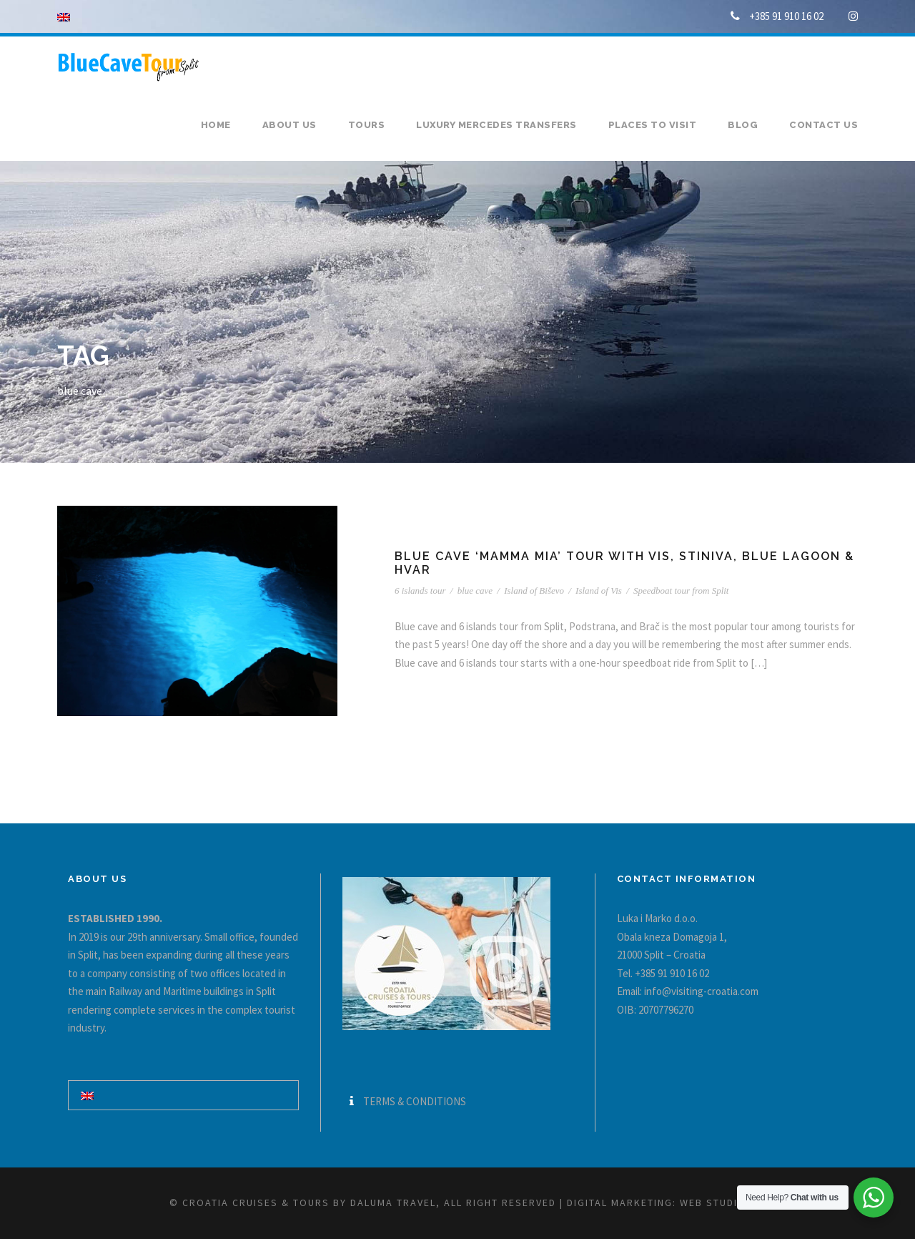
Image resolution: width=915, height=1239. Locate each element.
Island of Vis (598, 590)
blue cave (475, 590)
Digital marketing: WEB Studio (656, 1202)
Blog (743, 124)
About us (289, 124)
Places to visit (652, 124)
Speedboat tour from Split (681, 590)
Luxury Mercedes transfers (496, 124)
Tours (366, 124)
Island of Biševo (534, 590)
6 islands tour (420, 590)
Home (216, 124)
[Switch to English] (87, 1095)
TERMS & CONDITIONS (414, 1101)
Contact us (823, 124)
